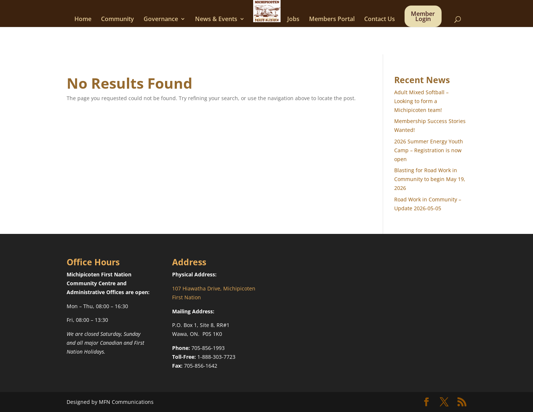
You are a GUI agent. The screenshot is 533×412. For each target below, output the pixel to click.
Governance (161, 19)
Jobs (293, 19)
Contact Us (379, 19)
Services (266, 19)
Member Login (423, 17)
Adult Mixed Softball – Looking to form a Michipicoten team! (421, 101)
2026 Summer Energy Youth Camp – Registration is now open (428, 150)
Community (117, 19)
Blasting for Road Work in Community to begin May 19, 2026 (429, 179)
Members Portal (332, 19)
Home (82, 19)
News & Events (216, 19)
